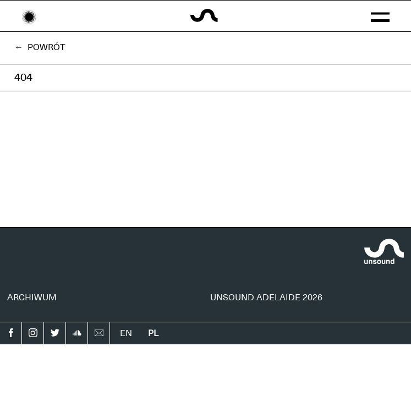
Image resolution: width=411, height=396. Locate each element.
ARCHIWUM (32, 297)
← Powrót (39, 47)
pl (153, 333)
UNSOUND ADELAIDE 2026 (266, 297)
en (126, 333)
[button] (380, 16)
